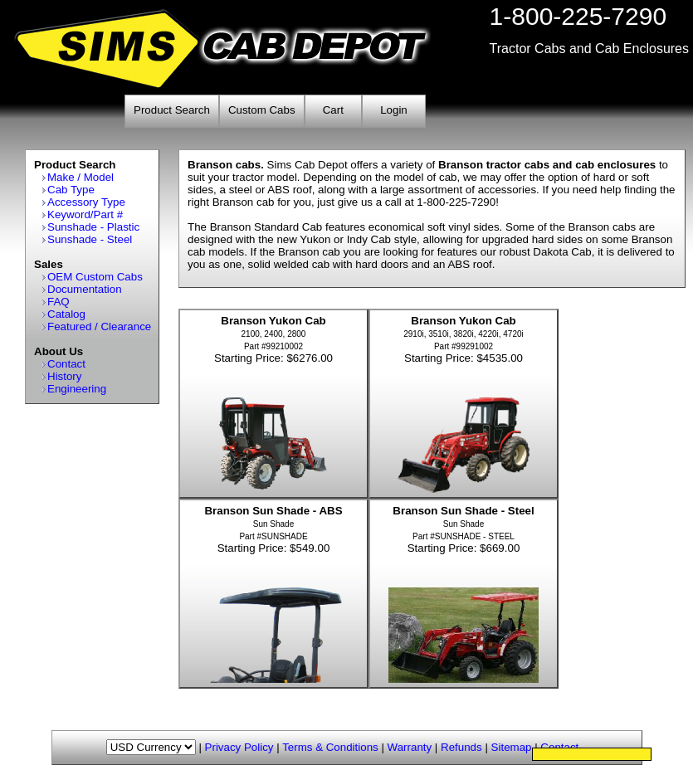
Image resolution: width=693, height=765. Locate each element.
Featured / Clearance (99, 326)
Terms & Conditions (330, 747)
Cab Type (71, 189)
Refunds (461, 747)
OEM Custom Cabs (95, 276)
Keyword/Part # (85, 214)
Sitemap (511, 747)
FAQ (58, 301)
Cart (333, 110)
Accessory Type (86, 202)
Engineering (76, 388)
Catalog (66, 314)
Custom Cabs (261, 110)
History (64, 376)
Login (394, 110)
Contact (66, 364)
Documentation (84, 289)
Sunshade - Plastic (93, 227)
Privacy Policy (239, 747)
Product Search (172, 110)
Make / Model (80, 177)
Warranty (410, 747)
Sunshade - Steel (89, 239)
